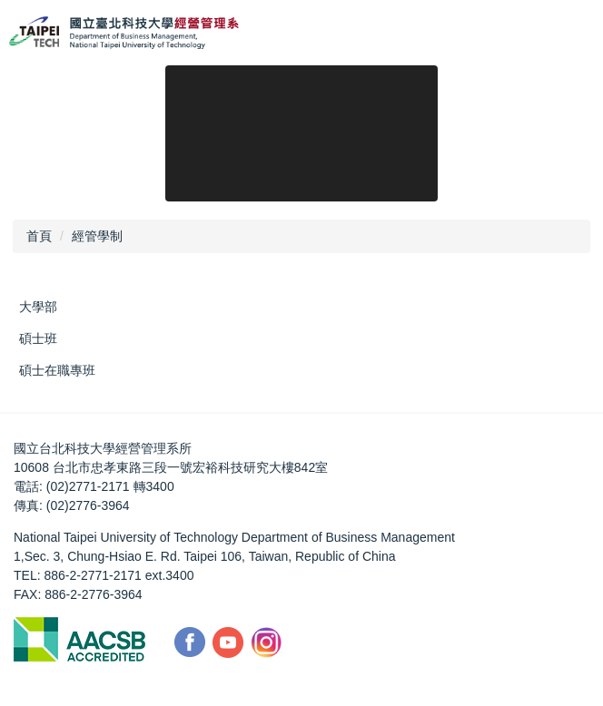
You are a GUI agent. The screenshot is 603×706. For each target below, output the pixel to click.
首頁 (39, 236)
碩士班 (38, 338)
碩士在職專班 (57, 370)
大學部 (38, 306)
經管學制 (97, 236)
